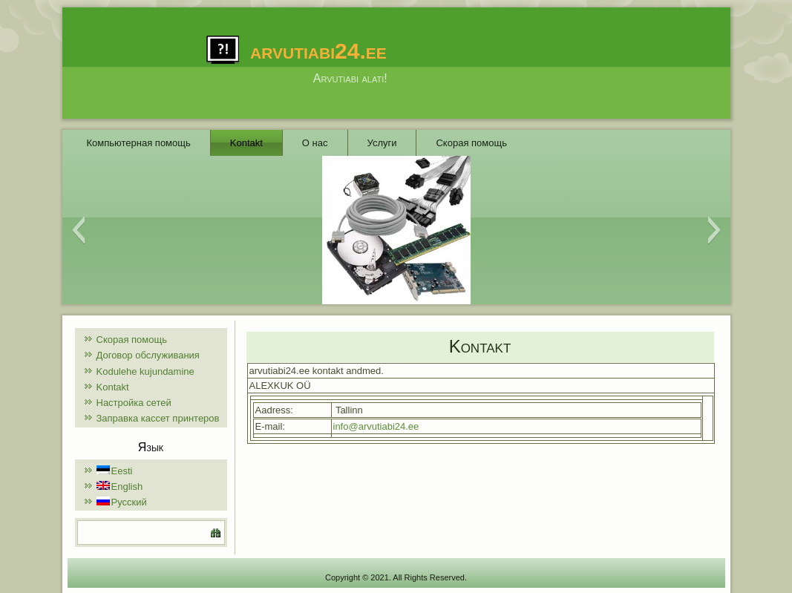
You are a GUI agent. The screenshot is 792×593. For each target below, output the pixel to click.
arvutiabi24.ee (318, 51)
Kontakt (246, 142)
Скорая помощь (471, 142)
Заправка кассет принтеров (158, 418)
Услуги (382, 142)
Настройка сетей (133, 402)
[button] (78, 230)
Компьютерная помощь (139, 142)
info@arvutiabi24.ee (376, 426)
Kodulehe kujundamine (145, 371)
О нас (315, 142)
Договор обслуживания (148, 355)
